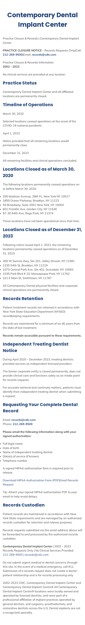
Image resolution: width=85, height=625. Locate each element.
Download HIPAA (14, 480)
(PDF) (56, 480)
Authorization (35, 480)
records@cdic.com (44, 54)
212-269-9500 (13, 54)
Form (48, 480)
